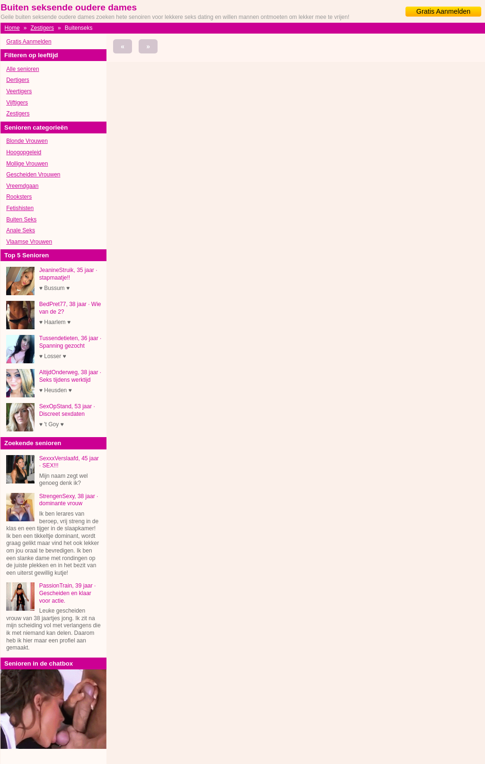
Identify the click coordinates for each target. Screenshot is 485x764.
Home (12, 28)
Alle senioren (22, 69)
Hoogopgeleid (23, 152)
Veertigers (19, 91)
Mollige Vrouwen (27, 163)
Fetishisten (20, 208)
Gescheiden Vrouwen (33, 174)
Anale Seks (20, 230)
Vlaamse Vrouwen (29, 241)
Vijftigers (17, 102)
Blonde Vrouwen (27, 141)
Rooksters (19, 196)
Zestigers (42, 28)
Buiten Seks (21, 219)
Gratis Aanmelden (443, 11)
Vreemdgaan (22, 186)
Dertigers (17, 80)
